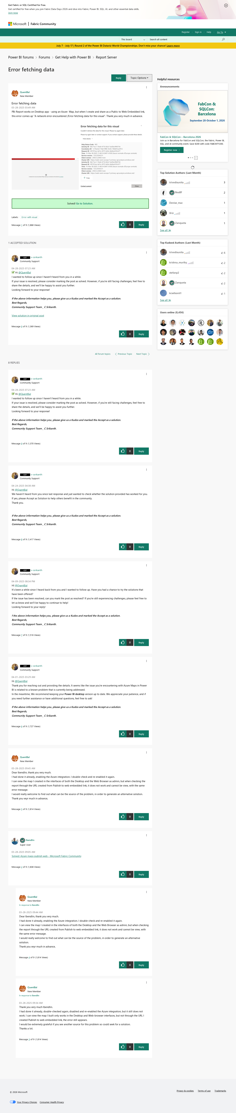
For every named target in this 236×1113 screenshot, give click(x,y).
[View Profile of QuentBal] (25, 92)
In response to (29, 905)
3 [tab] (192, 157)
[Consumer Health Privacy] (52, 1102)
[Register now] (172, 150)
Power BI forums (21, 57)
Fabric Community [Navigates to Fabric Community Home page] (43, 24)
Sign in (198, 31)
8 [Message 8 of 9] (21, 539)
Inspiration (78, 23)
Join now (13, 12)
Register (186, 31)
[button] (118, 77)
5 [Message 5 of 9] (21, 809)
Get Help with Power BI (73, 57)
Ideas (92, 23)
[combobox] (187, 39)
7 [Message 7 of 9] (21, 634)
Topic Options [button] (138, 77)
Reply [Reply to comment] (141, 334)
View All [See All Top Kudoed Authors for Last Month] (165, 300)
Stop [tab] (196, 158)
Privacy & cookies (185, 1090)
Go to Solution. (84, 203)
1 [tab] (188, 157)
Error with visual (29, 217)
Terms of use (204, 1090)
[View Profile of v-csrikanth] (36, 257)
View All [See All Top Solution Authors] (165, 230)
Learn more (173, 45)
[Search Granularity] (133, 39)
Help (209, 31)
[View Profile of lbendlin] (30, 840)
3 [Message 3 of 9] (29, 1039)
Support (149, 23)
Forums (63, 23)
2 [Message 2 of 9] (21, 866)
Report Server (106, 57)
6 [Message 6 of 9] (21, 726)
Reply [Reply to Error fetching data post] (141, 224)
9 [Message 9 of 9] (21, 326)
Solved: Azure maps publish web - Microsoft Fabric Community (46, 856)
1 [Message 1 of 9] (21, 225)
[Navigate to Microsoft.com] (17, 24)
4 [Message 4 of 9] (29, 957)
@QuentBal (24, 272)
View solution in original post (28, 315)
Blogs (122, 23)
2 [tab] (190, 157)
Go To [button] (220, 32)
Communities (107, 23)
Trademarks (220, 1090)
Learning (135, 23)
